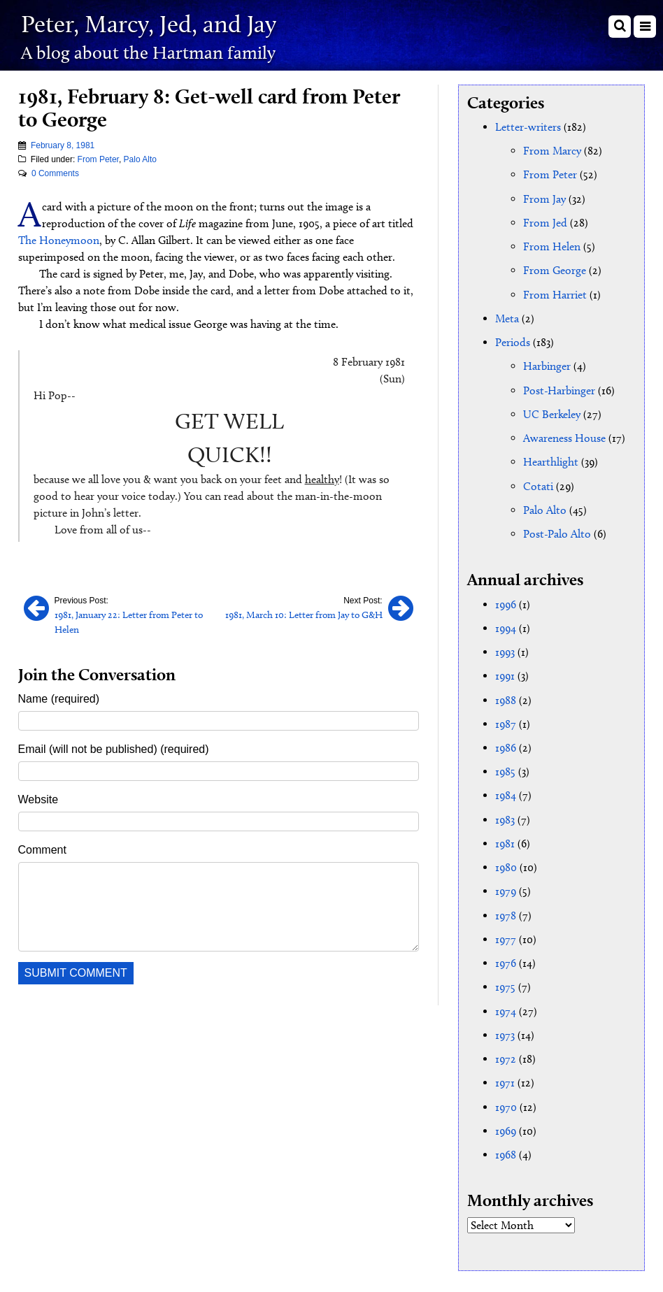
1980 (506, 862)
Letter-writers (528, 127)
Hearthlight (550, 459)
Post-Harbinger (559, 388)
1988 (505, 696)
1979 (505, 886)
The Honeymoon (58, 240)
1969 (505, 1123)
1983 (505, 814)
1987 (505, 719)
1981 (505, 838)
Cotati (538, 483)
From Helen (551, 245)
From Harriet (555, 293)
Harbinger (547, 364)
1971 (505, 1076)
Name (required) (58, 698)
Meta (507, 317)
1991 (505, 672)
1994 (505, 624)
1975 (505, 981)
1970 (506, 1100)
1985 (505, 767)
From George (554, 269)
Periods (512, 340)
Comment (42, 849)
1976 (505, 957)
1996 (505, 601)
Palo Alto (140, 159)
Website (38, 799)
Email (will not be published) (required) (113, 748)
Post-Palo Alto (557, 531)
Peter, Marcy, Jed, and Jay (152, 23)
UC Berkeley (551, 412)
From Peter (98, 159)
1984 (505, 791)
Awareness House (564, 436)
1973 (505, 1028)
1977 (505, 933)
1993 (505, 648)
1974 (505, 1005)
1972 (505, 1052)
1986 (505, 743)
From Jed (545, 222)
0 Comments (55, 173)
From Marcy (552, 150)
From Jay (544, 198)
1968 (505, 1147)
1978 (505, 910)
